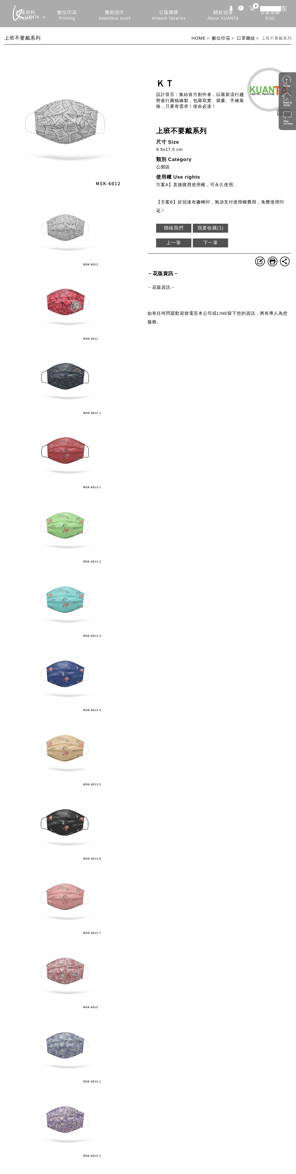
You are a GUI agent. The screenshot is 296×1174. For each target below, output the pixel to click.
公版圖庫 (169, 15)
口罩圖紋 (246, 38)
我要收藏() (210, 227)
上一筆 (173, 242)
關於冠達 (223, 15)
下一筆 (210, 242)
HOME (199, 38)
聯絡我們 (174, 227)
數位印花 (67, 15)
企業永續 (270, 15)
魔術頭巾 (114, 15)
